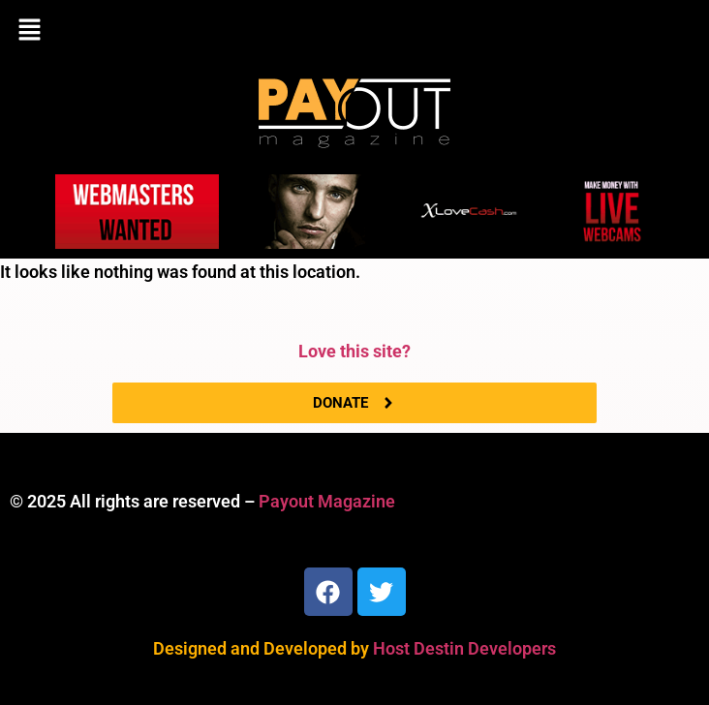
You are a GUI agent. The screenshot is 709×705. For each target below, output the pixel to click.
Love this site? (354, 351)
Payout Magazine (327, 501)
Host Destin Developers (464, 648)
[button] (354, 31)
